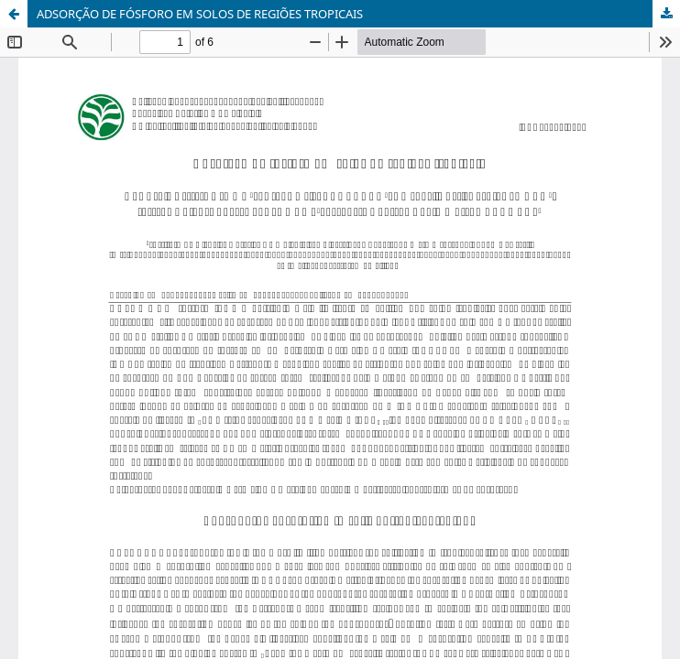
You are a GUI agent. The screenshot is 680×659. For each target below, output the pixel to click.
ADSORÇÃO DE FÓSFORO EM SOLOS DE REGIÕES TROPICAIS (200, 13)
